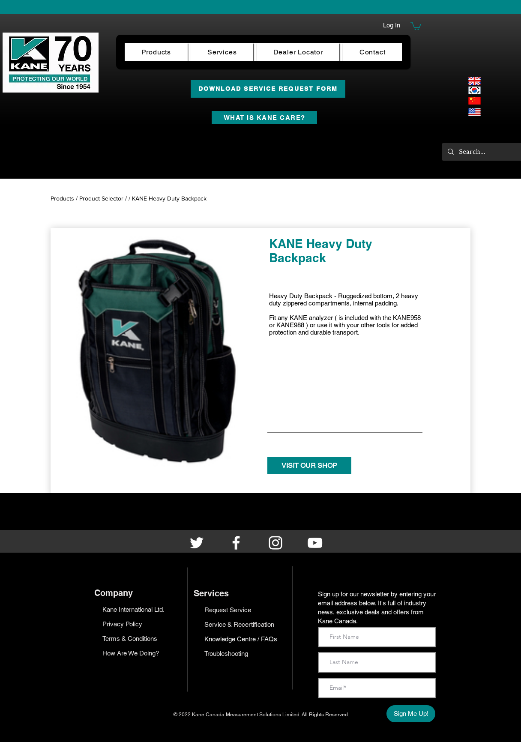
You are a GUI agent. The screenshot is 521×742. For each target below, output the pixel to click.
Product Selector (101, 198)
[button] (415, 25)
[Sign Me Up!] (410, 713)
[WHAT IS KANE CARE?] (264, 117)
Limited (290, 715)
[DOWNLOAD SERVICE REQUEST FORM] (268, 89)
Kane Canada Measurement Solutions (237, 715)
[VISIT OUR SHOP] (309, 465)
